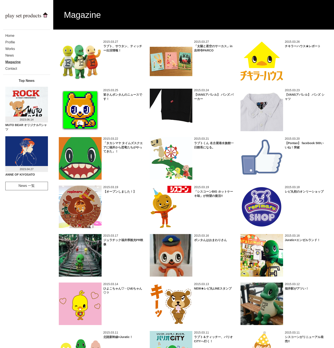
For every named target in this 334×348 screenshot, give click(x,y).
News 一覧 (27, 185)
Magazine (13, 62)
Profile (10, 42)
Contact (11, 68)
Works (10, 49)
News (9, 55)
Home (9, 35)
